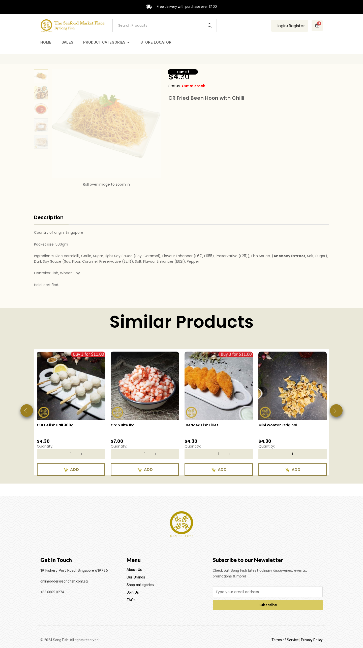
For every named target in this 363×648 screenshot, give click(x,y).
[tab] (51, 219)
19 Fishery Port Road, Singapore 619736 (74, 570)
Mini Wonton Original (277, 425)
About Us (134, 570)
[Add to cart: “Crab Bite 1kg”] (145, 469)
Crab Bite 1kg (123, 425)
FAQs (131, 600)
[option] (71, 415)
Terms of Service (285, 640)
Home (45, 42)
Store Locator (155, 42)
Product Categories (104, 42)
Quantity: (45, 446)
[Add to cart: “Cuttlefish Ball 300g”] (71, 469)
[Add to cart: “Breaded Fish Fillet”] (219, 469)
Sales (67, 42)
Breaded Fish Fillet (201, 425)
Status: (174, 85)
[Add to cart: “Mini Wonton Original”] (292, 469)
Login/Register (290, 26)
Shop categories (140, 585)
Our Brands (136, 577)
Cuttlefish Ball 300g (55, 425)
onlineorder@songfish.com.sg (64, 581)
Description (49, 217)
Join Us (133, 592)
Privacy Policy (312, 640)
